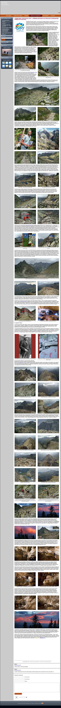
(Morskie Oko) (21, 362)
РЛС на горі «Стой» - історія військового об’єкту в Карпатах (7, 27)
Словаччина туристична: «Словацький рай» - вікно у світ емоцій (6, 25)
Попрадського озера (33, 72)
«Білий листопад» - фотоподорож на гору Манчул (7, 32)
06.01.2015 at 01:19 (17, 670)
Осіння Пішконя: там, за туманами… (6, 23)
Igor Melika (4, 2)
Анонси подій (5, 42)
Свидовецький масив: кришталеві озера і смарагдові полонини (7, 21)
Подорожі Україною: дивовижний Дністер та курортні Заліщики (6, 29)
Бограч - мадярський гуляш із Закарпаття (7, 33)
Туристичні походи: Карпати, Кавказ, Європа (5, 4)
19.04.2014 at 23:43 (17, 665)
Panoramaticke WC (23, 301)
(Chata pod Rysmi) (28, 225)
